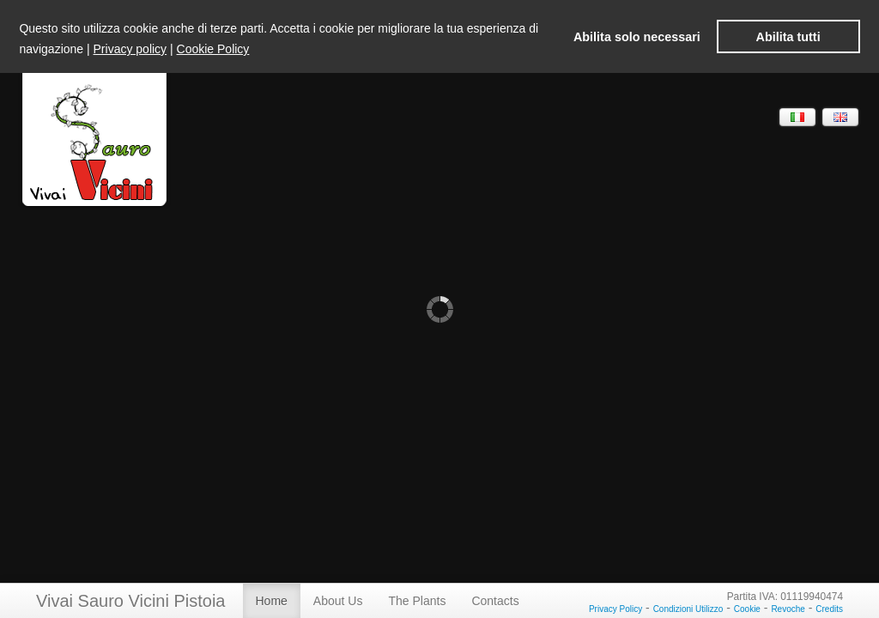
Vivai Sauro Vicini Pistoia (131, 600)
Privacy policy (130, 49)
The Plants (417, 601)
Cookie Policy (213, 49)
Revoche (787, 609)
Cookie (747, 609)
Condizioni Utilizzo (688, 609)
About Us (338, 601)
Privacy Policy (615, 609)
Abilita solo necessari (636, 37)
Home (272, 601)
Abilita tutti (788, 37)
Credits (829, 609)
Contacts (494, 601)
